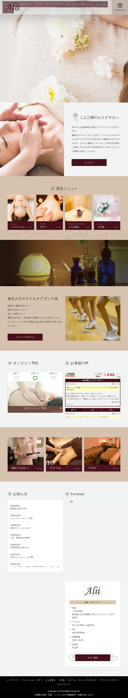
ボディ (40, 680)
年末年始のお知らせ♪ (19, 547)
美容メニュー (22, 11)
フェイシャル (28, 680)
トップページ (9, 11)
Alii (71, 501)
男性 (111, 410)
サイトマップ (64, 684)
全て (75, 410)
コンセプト (64, 11)
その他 (62, 680)
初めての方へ (76, 11)
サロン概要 (88, 11)
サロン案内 (93, 658)
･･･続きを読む (114, 402)
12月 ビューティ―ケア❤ (21, 557)
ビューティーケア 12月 (21, 518)
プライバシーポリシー (109, 680)
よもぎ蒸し (51, 680)
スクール (35, 11)
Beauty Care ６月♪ (18, 509)
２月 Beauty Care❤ (19, 538)
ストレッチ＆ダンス (48, 11)
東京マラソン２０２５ (20, 528)
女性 (92, 410)
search (106, 11)
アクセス (98, 11)
